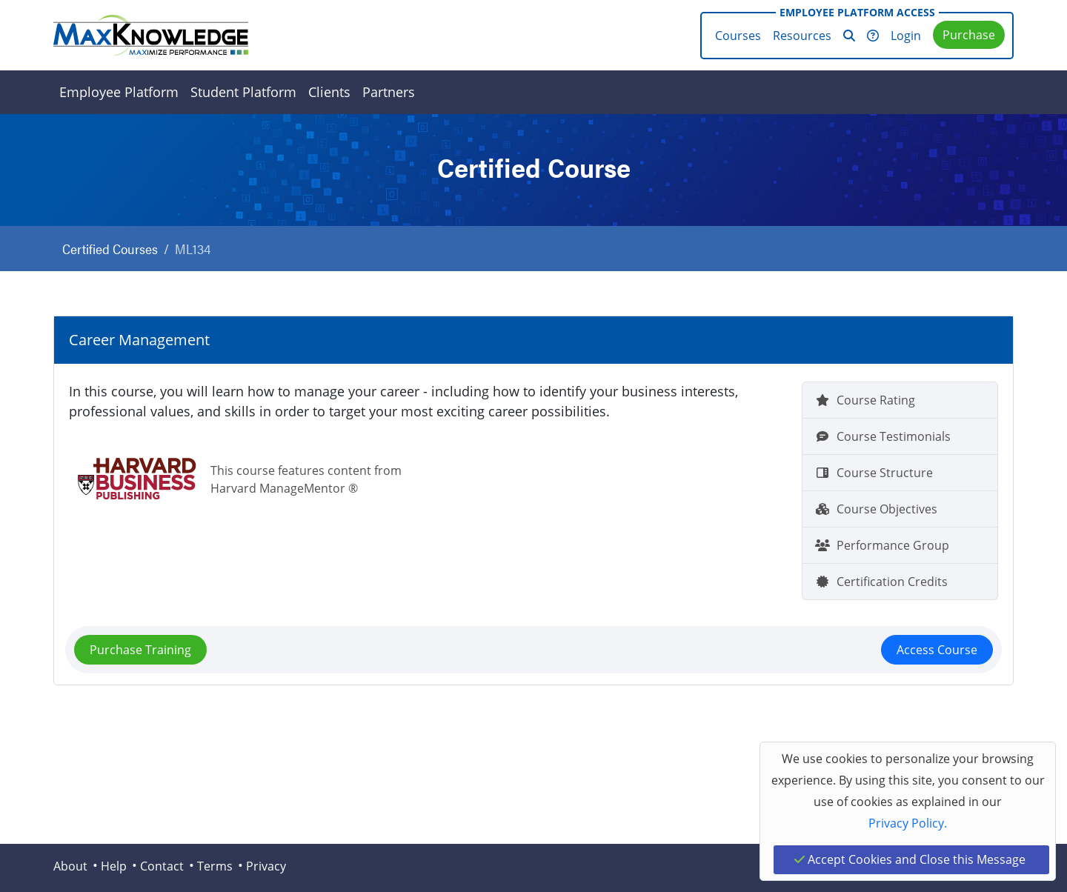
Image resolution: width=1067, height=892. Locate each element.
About (70, 866)
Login (906, 35)
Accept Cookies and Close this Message (910, 859)
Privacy (266, 866)
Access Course (937, 650)
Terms (215, 866)
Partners (388, 92)
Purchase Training (140, 650)
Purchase (969, 35)
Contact (162, 866)
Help (114, 866)
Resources (802, 35)
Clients (329, 92)
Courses (738, 35)
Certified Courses (110, 248)
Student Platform (243, 92)
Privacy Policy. (907, 823)
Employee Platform (119, 92)
